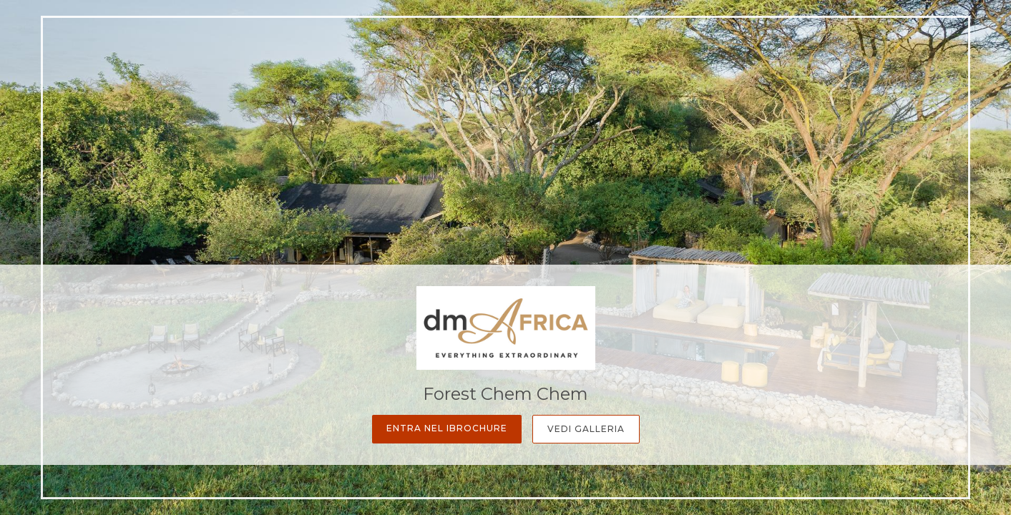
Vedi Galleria (586, 428)
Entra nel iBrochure (446, 428)
